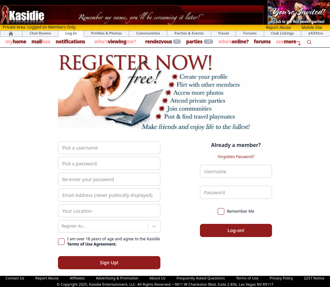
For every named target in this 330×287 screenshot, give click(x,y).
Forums (250, 33)
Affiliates (77, 277)
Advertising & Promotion (117, 277)
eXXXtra (315, 33)
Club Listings (282, 33)
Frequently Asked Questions (201, 277)
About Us (157, 277)
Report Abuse (278, 27)
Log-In (71, 33)
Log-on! (236, 230)
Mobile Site (312, 27)
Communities (148, 33)
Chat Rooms (40, 33)
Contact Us (15, 277)
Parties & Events (189, 33)
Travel (223, 33)
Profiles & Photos (106, 33)
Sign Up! (109, 262)
